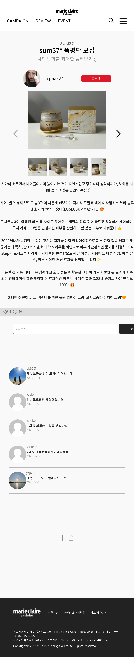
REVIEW (43, 21)
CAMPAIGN (17, 21)
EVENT (64, 21)
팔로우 (96, 78)
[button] (118, 134)
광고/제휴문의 (99, 612)
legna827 (54, 78)
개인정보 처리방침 (74, 612)
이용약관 (53, 612)
